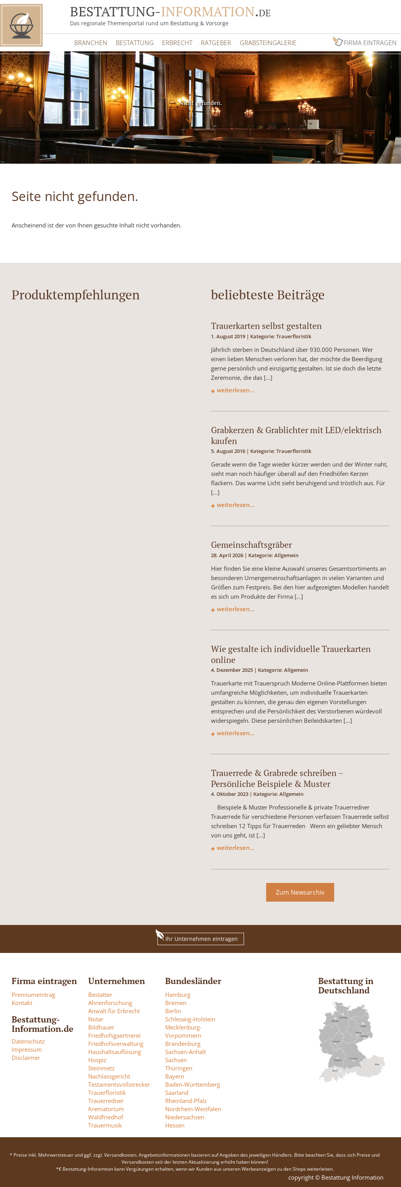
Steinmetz (101, 1067)
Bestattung (134, 42)
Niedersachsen (184, 1116)
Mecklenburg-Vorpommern (183, 1030)
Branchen (90, 42)
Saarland (176, 1091)
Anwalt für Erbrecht (114, 1010)
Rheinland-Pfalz (186, 1099)
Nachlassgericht (109, 1075)
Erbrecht (175, 42)
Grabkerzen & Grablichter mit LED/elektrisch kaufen (296, 434)
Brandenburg (182, 1042)
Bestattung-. (170, 11)
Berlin (173, 1010)
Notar (95, 1018)
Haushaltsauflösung (114, 1050)
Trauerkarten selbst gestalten (266, 324)
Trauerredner (106, 1099)
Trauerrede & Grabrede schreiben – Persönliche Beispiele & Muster (277, 777)
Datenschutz (28, 1040)
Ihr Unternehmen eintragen (197, 937)
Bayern (174, 1075)
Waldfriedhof (105, 1116)
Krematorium (106, 1108)
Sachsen (176, 1059)
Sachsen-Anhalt (185, 1050)
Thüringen (178, 1067)
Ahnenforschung (110, 1001)
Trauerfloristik (107, 1091)
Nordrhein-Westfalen (193, 1108)
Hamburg (177, 993)
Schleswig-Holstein (190, 1018)
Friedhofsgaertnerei (114, 1034)
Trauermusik (105, 1124)
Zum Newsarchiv (300, 891)
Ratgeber (214, 42)
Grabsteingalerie (265, 42)
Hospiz (97, 1059)
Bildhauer (101, 1026)
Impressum (27, 1048)
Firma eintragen (370, 42)
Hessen (175, 1124)
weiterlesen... (236, 389)
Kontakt (22, 1001)
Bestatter (100, 993)
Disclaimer (26, 1056)
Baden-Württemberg (192, 1083)
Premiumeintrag (33, 993)
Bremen (176, 1001)
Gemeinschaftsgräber (251, 543)
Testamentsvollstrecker (119, 1083)
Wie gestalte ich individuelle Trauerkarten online (291, 653)
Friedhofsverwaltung (115, 1042)
